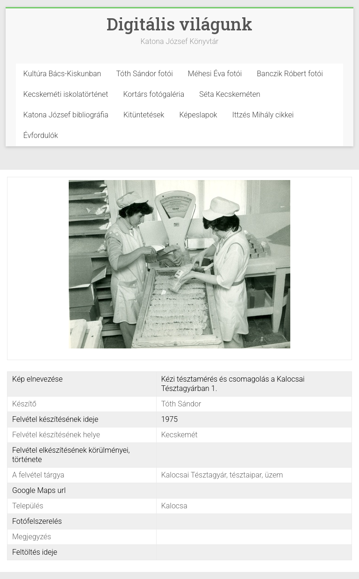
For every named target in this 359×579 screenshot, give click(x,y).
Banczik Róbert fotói (290, 73)
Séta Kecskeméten (229, 94)
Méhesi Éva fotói (215, 73)
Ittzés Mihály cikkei (263, 114)
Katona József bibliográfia (65, 114)
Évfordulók (40, 135)
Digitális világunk (179, 24)
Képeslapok (198, 114)
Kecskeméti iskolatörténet (65, 94)
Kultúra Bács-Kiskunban (62, 73)
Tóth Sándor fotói (144, 73)
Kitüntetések (144, 114)
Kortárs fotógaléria (153, 94)
